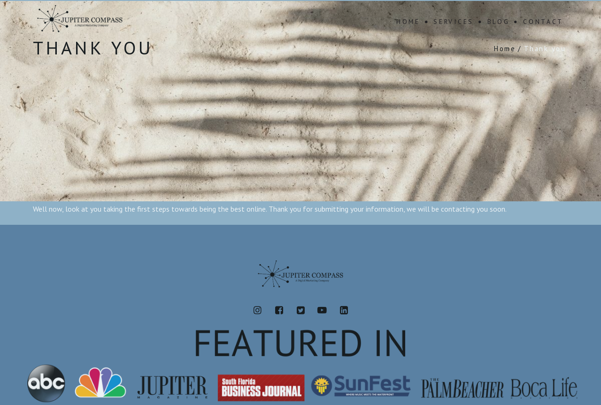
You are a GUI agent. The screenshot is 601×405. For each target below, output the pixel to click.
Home (408, 21)
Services (453, 21)
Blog (498, 21)
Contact (543, 21)
